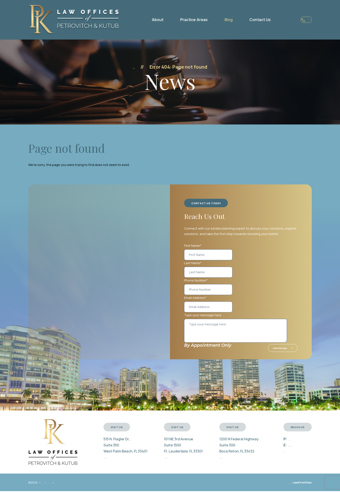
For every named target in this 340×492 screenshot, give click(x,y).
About (142, 19)
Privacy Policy (69, 487)
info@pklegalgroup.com (292, 449)
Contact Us (244, 19)
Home (133, 67)
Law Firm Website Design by (273, 487)
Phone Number (196, 280)
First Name (192, 245)
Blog (213, 19)
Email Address (195, 297)
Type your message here (202, 315)
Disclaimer (49, 487)
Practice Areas (178, 19)
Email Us (275, 455)
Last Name (193, 263)
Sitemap (89, 487)
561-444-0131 (290, 20)
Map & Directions (110, 461)
